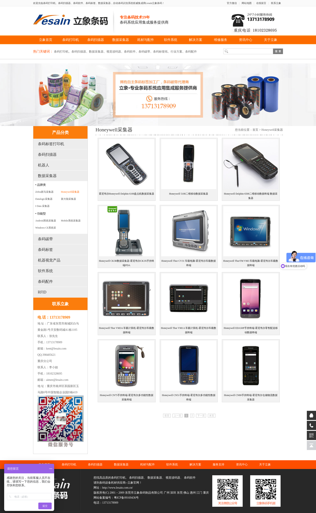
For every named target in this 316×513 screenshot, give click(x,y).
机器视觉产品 (49, 260)
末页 (211, 415)
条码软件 (130, 51)
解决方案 (195, 39)
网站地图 (247, 3)
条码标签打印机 (51, 144)
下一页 (201, 415)
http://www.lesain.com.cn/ (117, 487)
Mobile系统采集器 (71, 220)
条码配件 (191, 51)
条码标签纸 (160, 51)
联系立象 (276, 3)
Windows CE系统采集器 (45, 228)
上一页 (177, 415)
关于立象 (270, 39)
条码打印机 (70, 39)
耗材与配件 (145, 39)
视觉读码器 (113, 51)
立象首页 (45, 39)
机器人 (43, 165)
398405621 (49, 354)
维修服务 (220, 39)
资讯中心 (245, 39)
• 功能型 (40, 213)
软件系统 (170, 39)
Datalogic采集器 (44, 198)
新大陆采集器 (68, 198)
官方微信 (232, 3)
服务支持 (218, 464)
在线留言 (261, 3)
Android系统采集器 (45, 220)
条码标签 (45, 250)
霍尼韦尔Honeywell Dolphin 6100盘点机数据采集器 (126, 193)
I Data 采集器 (42, 206)
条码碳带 (144, 51)
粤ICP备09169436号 (126, 497)
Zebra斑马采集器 (44, 191)
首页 (255, 129)
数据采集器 (120, 39)
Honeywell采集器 (70, 191)
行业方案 (176, 51)
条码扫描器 (95, 39)
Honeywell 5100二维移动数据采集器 (188, 193)
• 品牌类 (40, 184)
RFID (42, 292)
